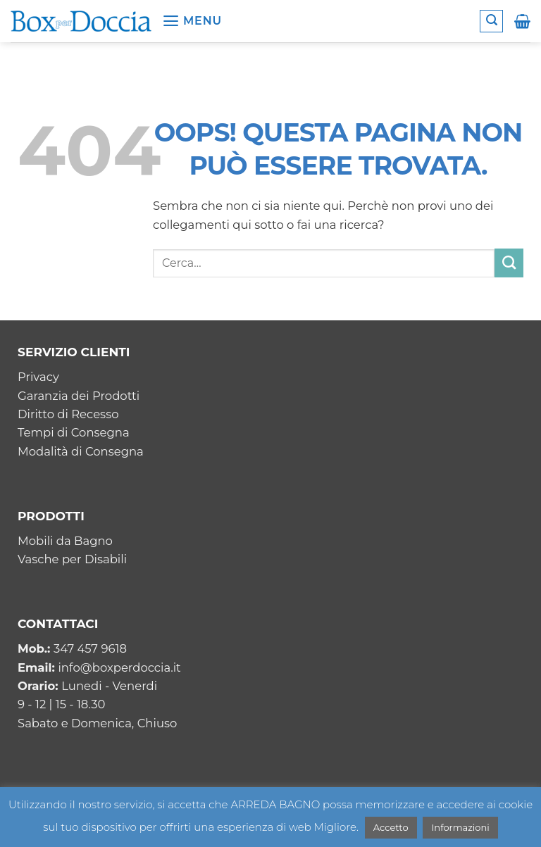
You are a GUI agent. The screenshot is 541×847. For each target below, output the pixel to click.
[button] (192, 21)
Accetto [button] (391, 827)
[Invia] (509, 263)
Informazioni (460, 827)
